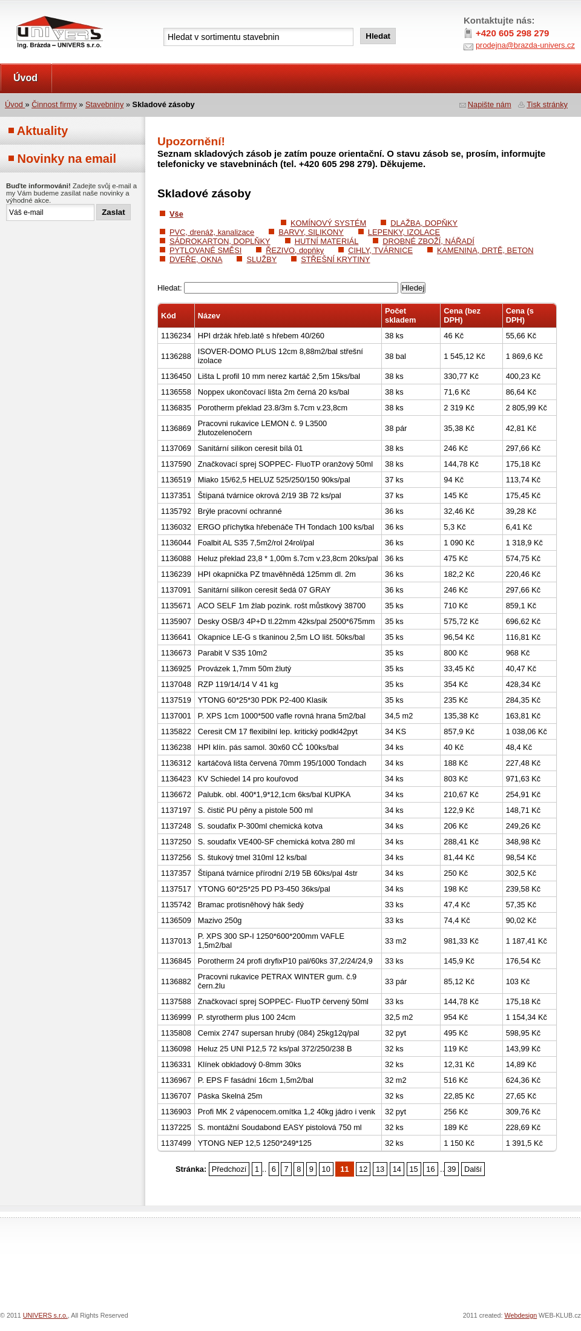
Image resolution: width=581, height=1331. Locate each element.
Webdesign (521, 1315)
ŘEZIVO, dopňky (295, 250)
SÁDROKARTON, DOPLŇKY (220, 241)
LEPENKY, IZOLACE (404, 232)
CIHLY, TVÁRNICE (380, 250)
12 (363, 1169)
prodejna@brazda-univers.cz (525, 45)
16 (430, 1169)
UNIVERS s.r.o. (34, 13)
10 (326, 1169)
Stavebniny (104, 104)
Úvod (25, 78)
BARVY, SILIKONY (311, 232)
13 (380, 1169)
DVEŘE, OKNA (195, 259)
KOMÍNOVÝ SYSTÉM (328, 223)
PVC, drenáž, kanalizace (211, 232)
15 (414, 1169)
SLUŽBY (261, 259)
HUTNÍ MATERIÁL (327, 241)
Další (473, 1169)
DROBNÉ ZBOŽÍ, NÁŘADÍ (428, 241)
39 (451, 1169)
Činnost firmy (54, 104)
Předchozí (229, 1169)
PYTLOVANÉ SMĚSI (205, 250)
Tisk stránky (547, 104)
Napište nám (489, 104)
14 (397, 1169)
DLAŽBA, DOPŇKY (424, 223)
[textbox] (258, 37)
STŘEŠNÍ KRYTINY (335, 259)
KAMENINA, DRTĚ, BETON (485, 250)
